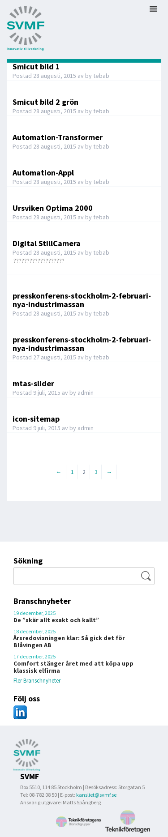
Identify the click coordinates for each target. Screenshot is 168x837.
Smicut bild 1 (36, 66)
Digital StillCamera (47, 243)
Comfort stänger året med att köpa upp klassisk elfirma (73, 667)
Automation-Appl (43, 172)
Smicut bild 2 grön (45, 102)
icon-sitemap (36, 419)
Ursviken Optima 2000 (53, 208)
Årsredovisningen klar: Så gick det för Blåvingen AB (69, 641)
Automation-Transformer (58, 137)
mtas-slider (33, 383)
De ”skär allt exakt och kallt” (56, 620)
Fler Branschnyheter (36, 680)
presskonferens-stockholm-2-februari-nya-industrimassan (82, 299)
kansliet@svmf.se (96, 794)
